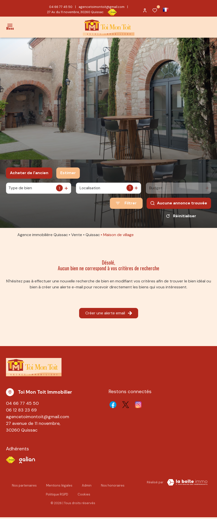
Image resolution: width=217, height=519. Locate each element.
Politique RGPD (57, 496)
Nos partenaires (24, 487)
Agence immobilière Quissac (42, 236)
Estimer (68, 172)
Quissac (93, 236)
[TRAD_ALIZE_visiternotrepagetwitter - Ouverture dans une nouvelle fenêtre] (125, 406)
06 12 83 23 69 (21, 412)
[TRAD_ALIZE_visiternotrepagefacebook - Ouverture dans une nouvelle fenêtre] (113, 406)
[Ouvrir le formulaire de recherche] (126, 203)
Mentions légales (59, 487)
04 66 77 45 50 (60, 7)
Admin (87, 487)
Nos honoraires (112, 487)
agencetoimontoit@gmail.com (101, 7)
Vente (76, 236)
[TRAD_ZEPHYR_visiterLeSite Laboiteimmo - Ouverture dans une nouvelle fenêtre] (187, 484)
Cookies (84, 496)
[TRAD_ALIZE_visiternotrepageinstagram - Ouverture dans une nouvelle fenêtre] (138, 406)
